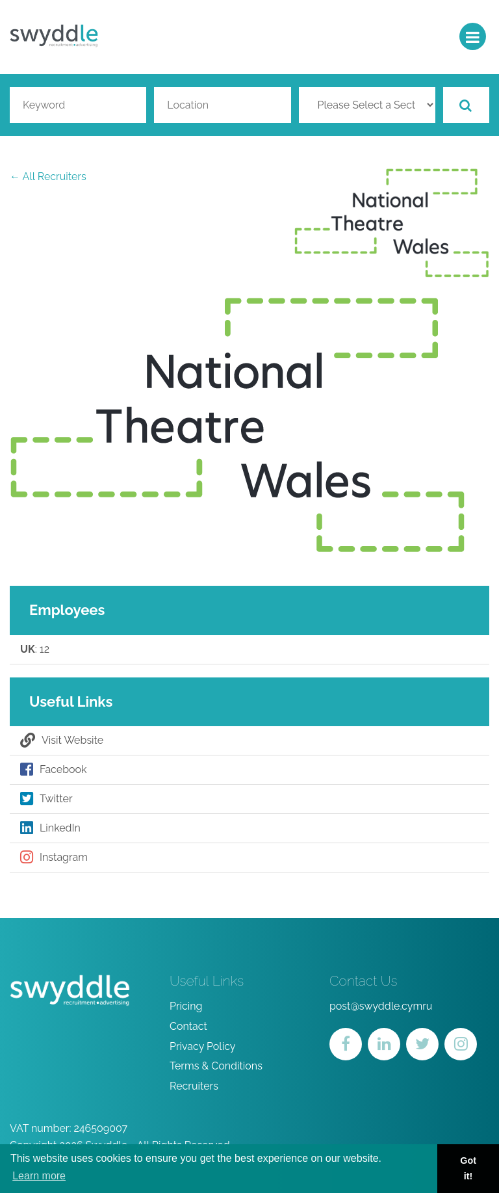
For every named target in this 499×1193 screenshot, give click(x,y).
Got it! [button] (468, 1168)
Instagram (54, 857)
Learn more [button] (39, 1175)
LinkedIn (50, 828)
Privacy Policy (203, 1046)
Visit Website (61, 740)
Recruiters (194, 1086)
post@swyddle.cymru (380, 1006)
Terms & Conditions (216, 1066)
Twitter (46, 799)
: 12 (34, 649)
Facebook (53, 770)
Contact (188, 1026)
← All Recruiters (48, 176)
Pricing (186, 1006)
